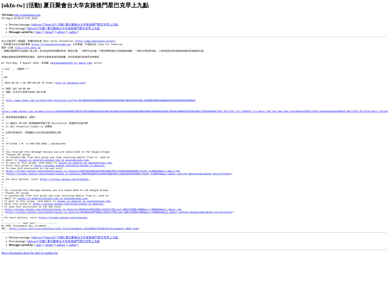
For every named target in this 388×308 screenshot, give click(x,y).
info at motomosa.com (27, 14)
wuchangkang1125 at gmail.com (71, 65)
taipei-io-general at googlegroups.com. (86, 181)
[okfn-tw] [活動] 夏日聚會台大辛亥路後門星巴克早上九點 (63, 28)
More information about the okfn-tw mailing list (29, 284)
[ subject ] (61, 32)
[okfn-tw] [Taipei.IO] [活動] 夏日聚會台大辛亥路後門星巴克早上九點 (74, 24)
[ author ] (72, 32)
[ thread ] (49, 32)
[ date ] (39, 32)
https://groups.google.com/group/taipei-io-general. (70, 184)
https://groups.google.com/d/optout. (65, 201)
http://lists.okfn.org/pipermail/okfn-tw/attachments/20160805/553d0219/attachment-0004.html (74, 260)
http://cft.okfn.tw (27, 48)
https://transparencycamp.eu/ (51, 44)
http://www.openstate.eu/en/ (95, 41)
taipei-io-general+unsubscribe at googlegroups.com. (54, 178)
